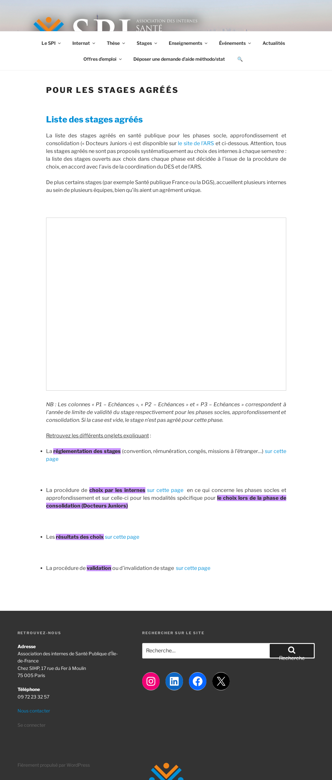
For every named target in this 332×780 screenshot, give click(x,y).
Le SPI (52, 43)
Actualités (274, 43)
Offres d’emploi (103, 59)
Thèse (116, 43)
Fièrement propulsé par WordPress (54, 765)
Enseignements (188, 43)
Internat (84, 43)
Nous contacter (34, 710)
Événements (235, 43)
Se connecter (31, 725)
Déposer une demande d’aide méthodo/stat (179, 59)
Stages (147, 43)
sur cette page (165, 490)
